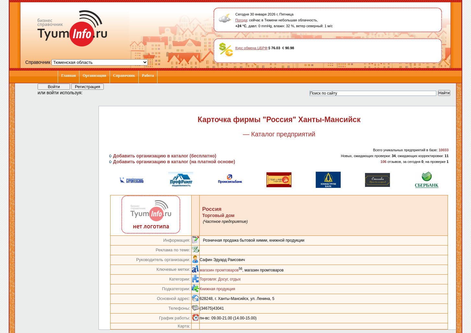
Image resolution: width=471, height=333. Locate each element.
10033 (444, 150)
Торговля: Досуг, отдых (220, 279)
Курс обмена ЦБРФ (251, 48)
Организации (94, 75)
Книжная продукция (217, 289)
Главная (68, 75)
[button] (93, 92)
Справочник (124, 75)
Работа (148, 75)
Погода (241, 20)
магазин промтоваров (219, 270)
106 (383, 162)
